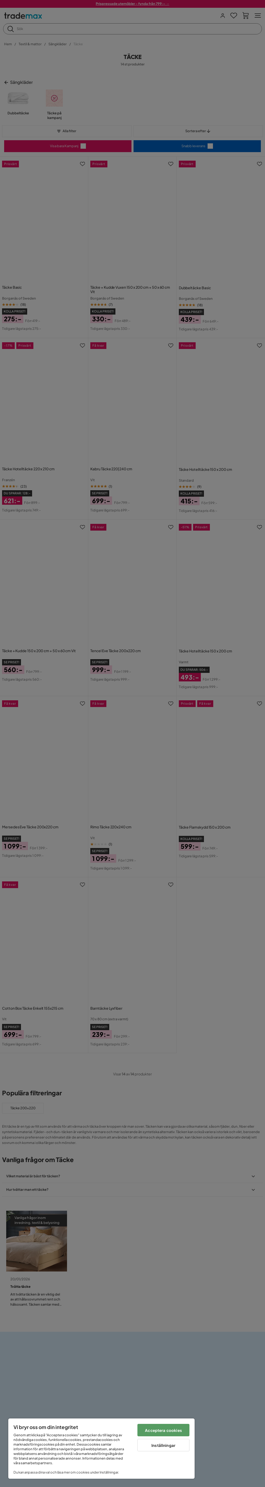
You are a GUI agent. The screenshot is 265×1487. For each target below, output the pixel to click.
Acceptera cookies (163, 1430)
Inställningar (163, 1445)
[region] (101, 1448)
